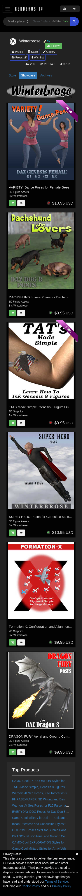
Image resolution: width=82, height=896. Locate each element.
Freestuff (19, 57)
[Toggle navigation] (7, 9)
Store (33, 51)
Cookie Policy (30, 886)
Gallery (49, 51)
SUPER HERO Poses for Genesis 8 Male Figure (44, 517)
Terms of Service (56, 881)
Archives (46, 75)
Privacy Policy (61, 886)
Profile (17, 51)
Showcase (28, 75)
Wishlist (37, 57)
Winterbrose (20, 196)
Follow (53, 45)
